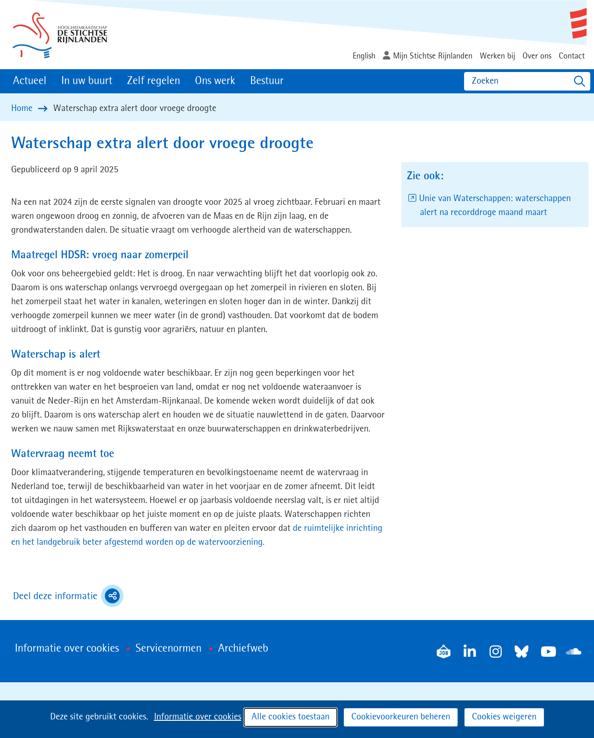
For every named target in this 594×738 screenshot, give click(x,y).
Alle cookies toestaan (290, 717)
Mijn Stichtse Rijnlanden (432, 56)
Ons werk (215, 81)
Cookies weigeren (504, 717)
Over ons (537, 56)
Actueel (29, 81)
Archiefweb (243, 648)
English (364, 56)
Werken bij (497, 56)
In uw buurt (86, 81)
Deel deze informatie (68, 596)
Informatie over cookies (197, 717)
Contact (572, 56)
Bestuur (267, 81)
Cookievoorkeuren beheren (400, 717)
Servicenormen (168, 648)
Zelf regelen (153, 81)
